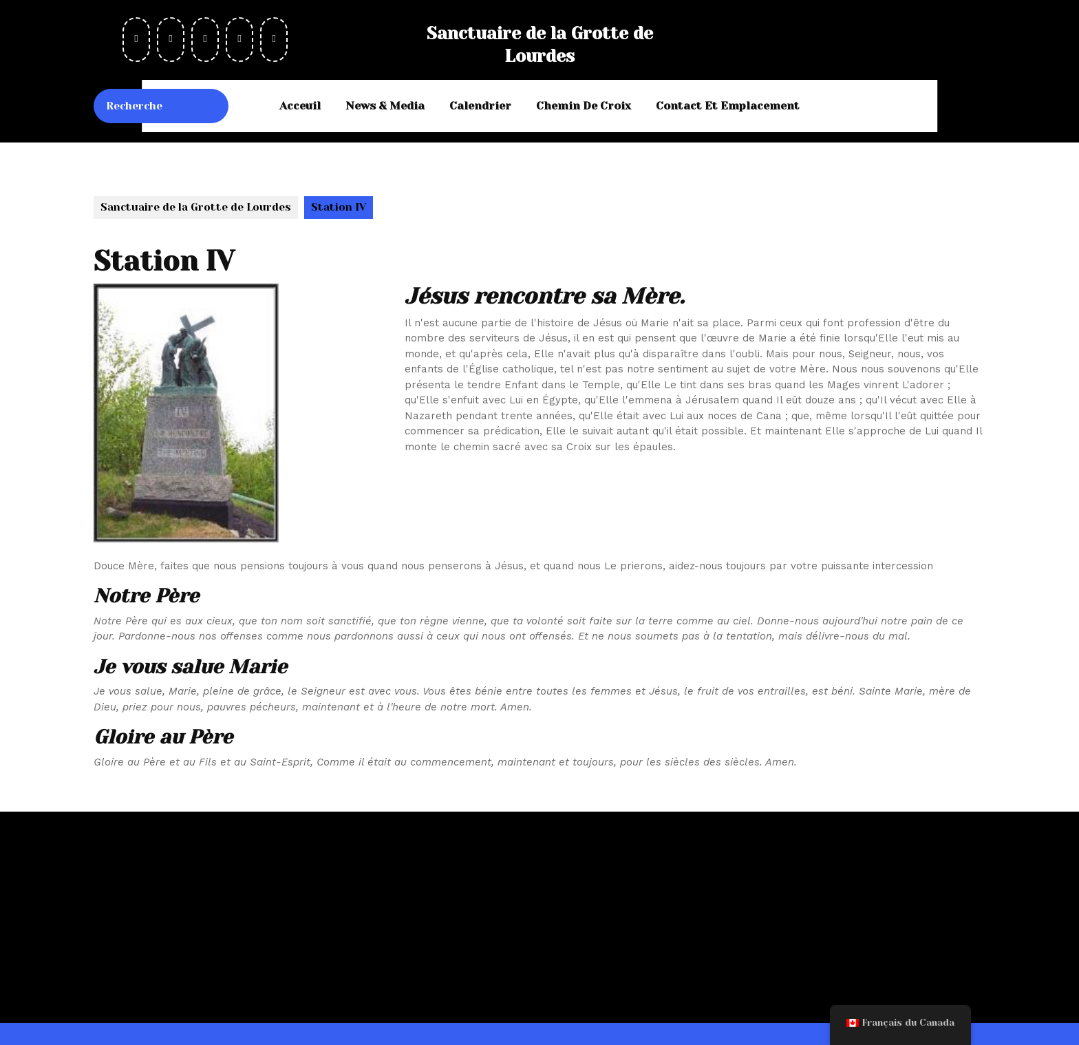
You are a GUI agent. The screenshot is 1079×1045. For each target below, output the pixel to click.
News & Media (385, 105)
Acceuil (300, 105)
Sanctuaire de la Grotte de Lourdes (195, 207)
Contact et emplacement (728, 105)
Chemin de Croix (583, 105)
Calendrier (480, 105)
